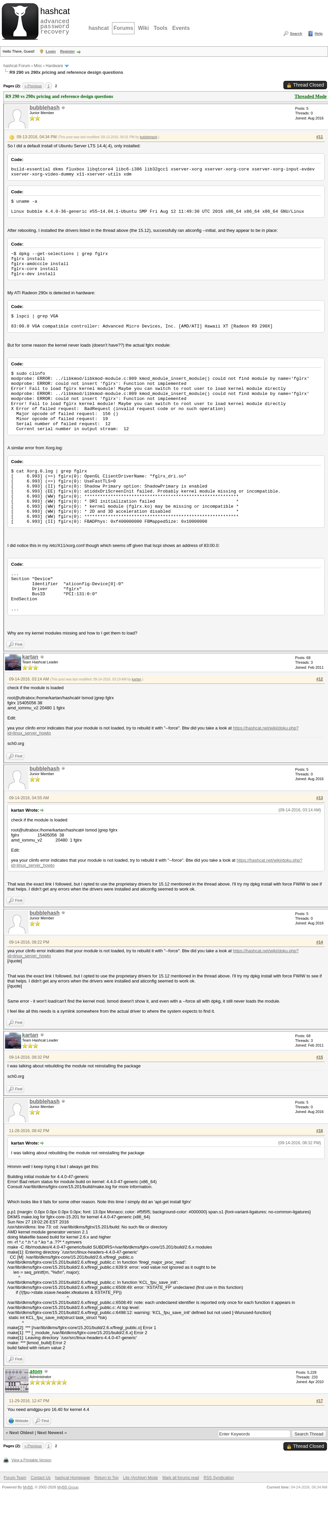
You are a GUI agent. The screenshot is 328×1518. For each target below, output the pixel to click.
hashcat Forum (16, 65)
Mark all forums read (180, 1477)
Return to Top (107, 1477)
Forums (123, 28)
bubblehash (45, 107)
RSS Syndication (219, 1477)
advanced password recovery (53, 20)
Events (180, 28)
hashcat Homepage (72, 1477)
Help (319, 34)
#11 (319, 137)
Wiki (143, 28)
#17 (319, 1401)
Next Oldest (21, 1432)
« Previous (33, 86)
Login (51, 51)
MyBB (28, 1487)
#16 (319, 1130)
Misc (38, 65)
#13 (319, 798)
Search (296, 34)
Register (67, 51)
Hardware (54, 65)
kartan (30, 657)
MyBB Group (67, 1487)
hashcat (99, 28)
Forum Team (15, 1477)
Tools (160, 28)
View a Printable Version (31, 1460)
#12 (319, 679)
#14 (319, 942)
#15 (319, 1057)
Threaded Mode (310, 96)
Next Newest (50, 1432)
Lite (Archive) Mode (140, 1477)
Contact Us (40, 1477)
